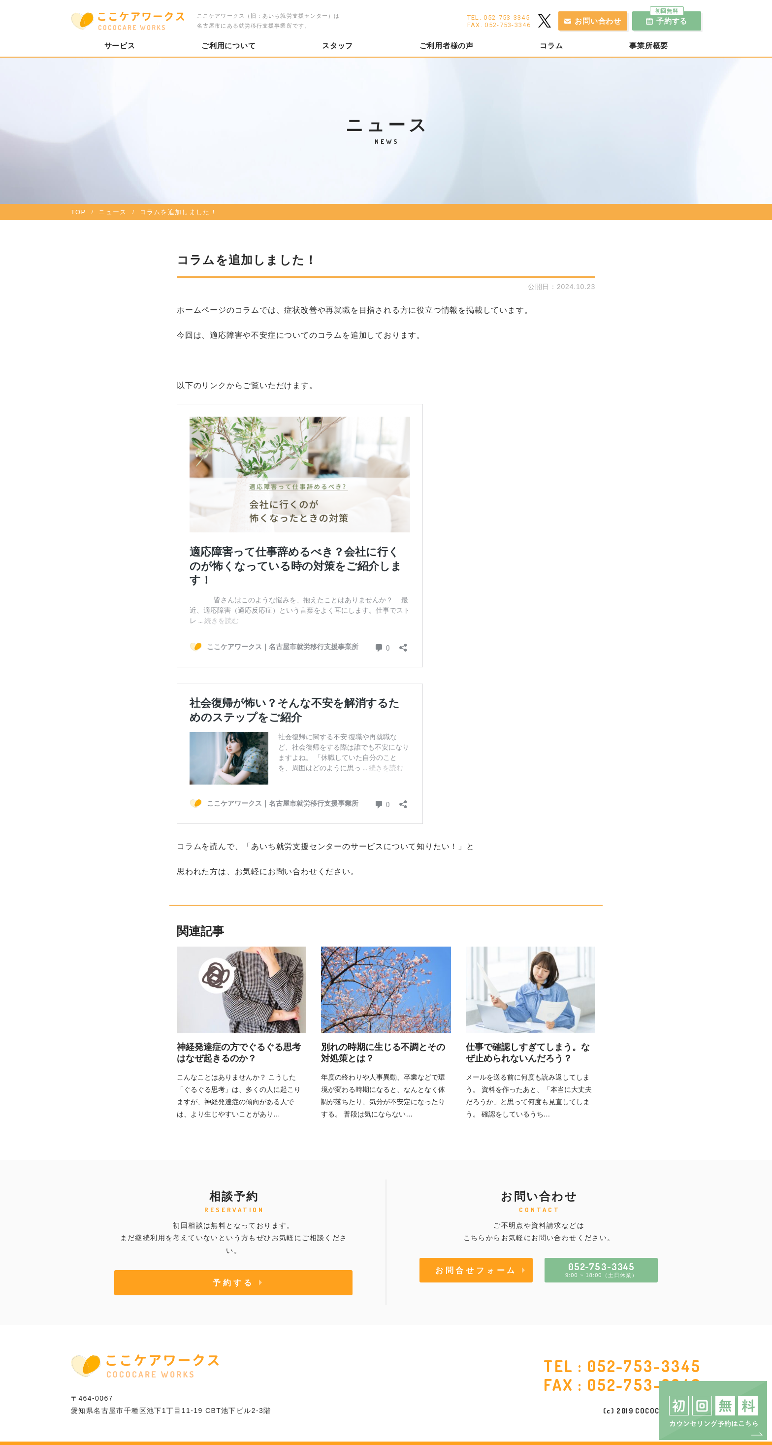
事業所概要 (648, 46)
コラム (551, 46)
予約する (669, 18)
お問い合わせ (598, 21)
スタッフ (337, 46)
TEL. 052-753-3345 (498, 17)
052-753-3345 (644, 1366)
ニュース (112, 212)
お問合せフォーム (476, 1270)
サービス (119, 46)
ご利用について (228, 46)
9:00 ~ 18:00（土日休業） (601, 1269)
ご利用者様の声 (446, 46)
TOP (78, 212)
